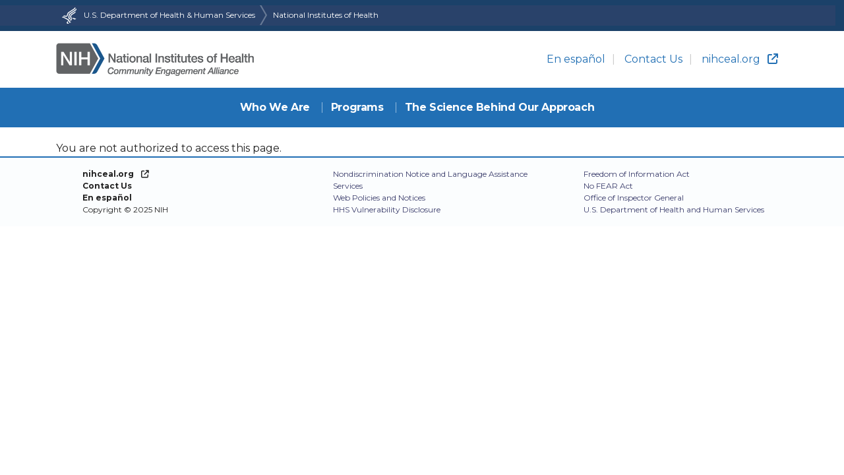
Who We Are (275, 107)
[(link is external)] (115, 174)
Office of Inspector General (634, 198)
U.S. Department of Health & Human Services (157, 15)
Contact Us (653, 59)
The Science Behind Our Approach (500, 107)
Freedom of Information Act (637, 174)
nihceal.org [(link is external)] (740, 59)
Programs (357, 107)
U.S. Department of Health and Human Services (674, 209)
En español (576, 59)
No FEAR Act (608, 186)
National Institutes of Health (325, 15)
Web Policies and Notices (379, 198)
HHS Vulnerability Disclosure (386, 209)
